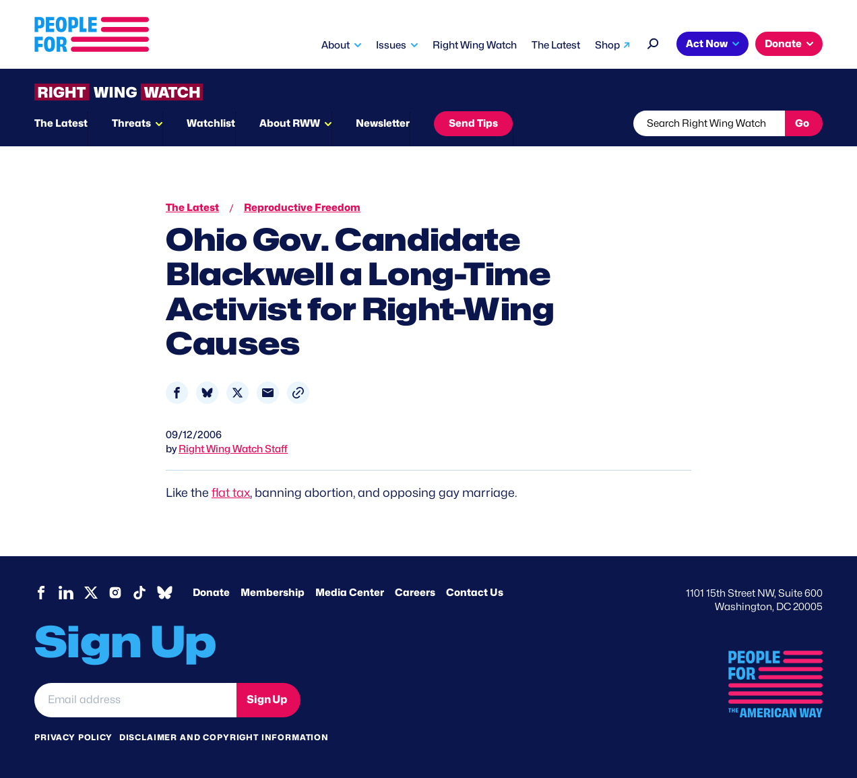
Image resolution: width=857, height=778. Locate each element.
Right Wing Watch (475, 45)
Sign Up (267, 699)
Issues (391, 45)
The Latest (556, 45)
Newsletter (383, 123)
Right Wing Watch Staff (233, 449)
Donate (783, 44)
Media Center (349, 593)
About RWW (289, 123)
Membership (273, 593)
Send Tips (473, 123)
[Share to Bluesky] (207, 393)
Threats (131, 123)
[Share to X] (237, 393)
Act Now (707, 44)
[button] (298, 393)
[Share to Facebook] (177, 393)
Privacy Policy (73, 737)
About (335, 45)
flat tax (231, 492)
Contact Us (474, 593)
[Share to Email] (268, 393)
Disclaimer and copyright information (224, 737)
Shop (607, 45)
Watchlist (211, 123)
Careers (415, 593)
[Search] (653, 42)
